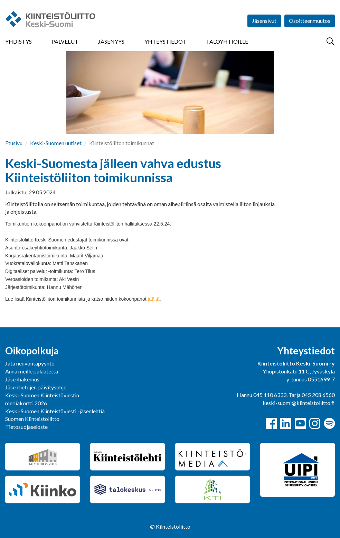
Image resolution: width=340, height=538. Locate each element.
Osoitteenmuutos (309, 20)
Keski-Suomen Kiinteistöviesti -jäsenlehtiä (55, 411)
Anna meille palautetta (31, 371)
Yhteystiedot (165, 41)
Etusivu (13, 143)
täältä (153, 299)
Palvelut (64, 41)
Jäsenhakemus (22, 379)
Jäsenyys (111, 41)
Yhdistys (18, 41)
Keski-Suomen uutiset (56, 143)
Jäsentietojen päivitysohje (35, 387)
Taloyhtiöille (227, 41)
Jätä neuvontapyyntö (30, 363)
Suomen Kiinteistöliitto (32, 418)
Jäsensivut (264, 20)
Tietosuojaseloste (26, 426)
